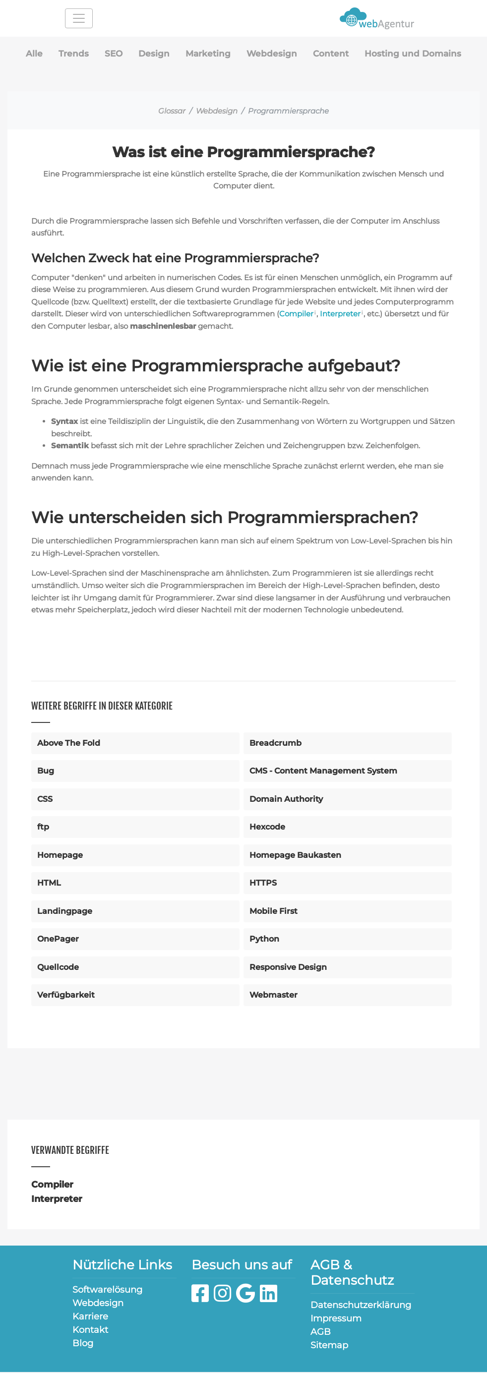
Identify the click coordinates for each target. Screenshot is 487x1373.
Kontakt (90, 1330)
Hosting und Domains (416, 54)
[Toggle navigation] (79, 18)
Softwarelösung (107, 1290)
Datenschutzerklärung (360, 1306)
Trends (68, 54)
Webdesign (271, 54)
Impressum (336, 1319)
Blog (82, 1344)
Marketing (206, 54)
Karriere (90, 1317)
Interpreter (341, 314)
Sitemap (329, 1346)
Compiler (297, 314)
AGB (320, 1332)
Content (332, 54)
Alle (28, 54)
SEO (109, 54)
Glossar (171, 112)
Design (151, 54)
